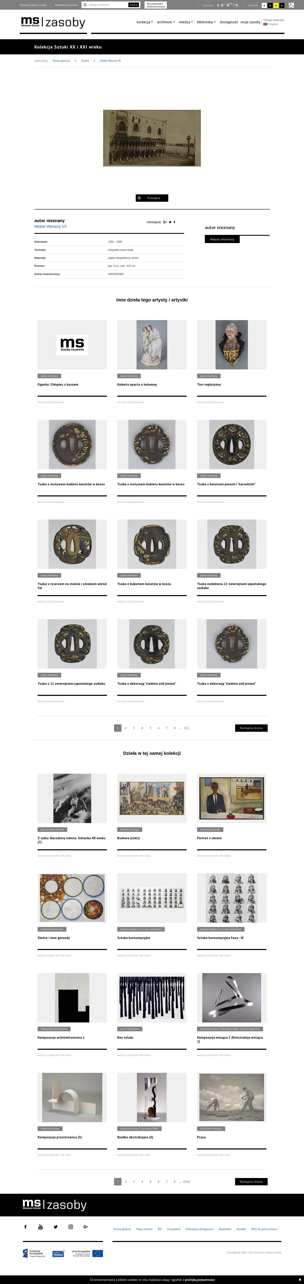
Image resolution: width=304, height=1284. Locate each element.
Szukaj (133, 4)
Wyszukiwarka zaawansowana (156, 5)
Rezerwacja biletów (66, 5)
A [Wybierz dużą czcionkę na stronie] (230, 4)
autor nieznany (49, 220)
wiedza (184, 22)
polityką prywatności (200, 1280)
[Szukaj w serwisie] (105, 4)
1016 (186, 1181)
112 (186, 728)
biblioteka (205, 22)
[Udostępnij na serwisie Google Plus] (165, 222)
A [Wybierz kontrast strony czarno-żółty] (282, 5)
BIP (160, 1229)
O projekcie (173, 1229)
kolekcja (143, 22)
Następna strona (251, 728)
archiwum (164, 22)
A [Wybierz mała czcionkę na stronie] (218, 5)
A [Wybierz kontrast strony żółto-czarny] (276, 5)
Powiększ (153, 198)
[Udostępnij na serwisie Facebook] (174, 222)
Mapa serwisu (144, 1229)
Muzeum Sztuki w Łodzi (33, 5)
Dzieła (85, 61)
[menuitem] (146, 22)
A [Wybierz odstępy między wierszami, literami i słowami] (237, 5)
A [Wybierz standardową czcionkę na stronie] (223, 5)
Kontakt (241, 1229)
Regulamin (225, 1229)
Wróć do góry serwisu (265, 1229)
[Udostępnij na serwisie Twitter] (170, 222)
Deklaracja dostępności (199, 1229)
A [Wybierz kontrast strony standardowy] (264, 5)
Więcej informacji (222, 239)
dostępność (229, 22)
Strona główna (62, 61)
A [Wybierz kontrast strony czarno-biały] (270, 5)
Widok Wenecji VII (110, 61)
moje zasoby (250, 22)
